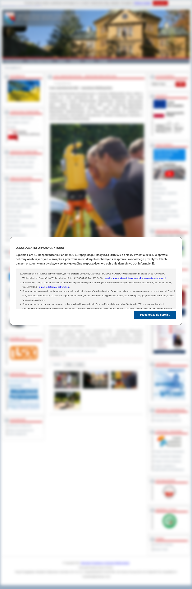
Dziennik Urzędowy (163, 544)
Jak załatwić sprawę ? (19, 122)
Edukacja (75, 61)
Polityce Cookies (142, 3)
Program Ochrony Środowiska (169, 451)
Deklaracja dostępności (19, 425)
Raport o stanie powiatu (165, 211)
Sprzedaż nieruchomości (20, 216)
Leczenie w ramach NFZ (20, 193)
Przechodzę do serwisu (155, 314)
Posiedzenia (160, 188)
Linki (79, 364)
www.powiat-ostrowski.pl (154, 278)
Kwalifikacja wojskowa (19, 188)
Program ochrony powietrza (167, 461)
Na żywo (158, 183)
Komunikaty (14, 220)
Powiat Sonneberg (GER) (166, 415)
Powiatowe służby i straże (21, 162)
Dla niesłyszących (17, 235)
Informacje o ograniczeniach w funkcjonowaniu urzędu (23, 205)
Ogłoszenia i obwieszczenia (22, 225)
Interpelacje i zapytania (165, 193)
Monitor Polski (161, 549)
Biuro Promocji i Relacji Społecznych (78, 351)
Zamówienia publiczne (19, 183)
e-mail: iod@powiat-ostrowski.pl (54, 287)
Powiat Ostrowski (13, 61)
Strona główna (12, 68)
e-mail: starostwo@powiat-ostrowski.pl (122, 278)
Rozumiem (160, 3)
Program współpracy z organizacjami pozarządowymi (169, 468)
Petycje (157, 197)
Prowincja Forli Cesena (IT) (167, 420)
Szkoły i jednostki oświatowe (22, 157)
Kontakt (103, 61)
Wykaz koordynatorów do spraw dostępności (21, 432)
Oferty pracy (14, 230)
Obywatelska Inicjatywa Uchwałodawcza (165, 204)
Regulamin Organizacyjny (21, 117)
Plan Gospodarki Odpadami (167, 456)
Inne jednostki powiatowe (20, 167)
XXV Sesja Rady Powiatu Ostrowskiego (166, 217)
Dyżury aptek (14, 211)
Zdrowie (89, 61)
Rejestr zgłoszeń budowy (20, 198)
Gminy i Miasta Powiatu (40, 61)
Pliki (69, 364)
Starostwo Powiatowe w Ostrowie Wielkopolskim (105, 563)
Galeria (61, 61)
